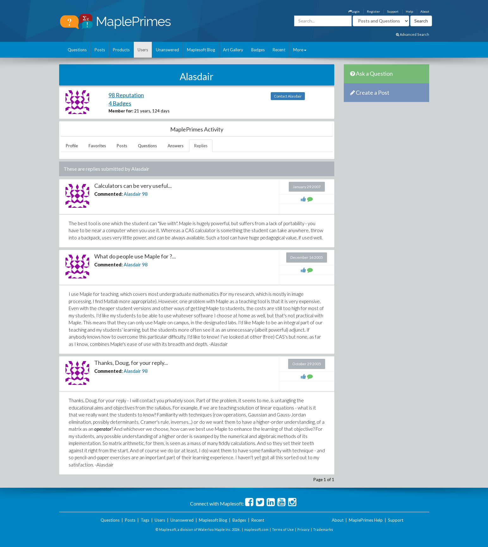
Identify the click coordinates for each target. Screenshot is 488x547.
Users (143, 49)
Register (373, 11)
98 (145, 194)
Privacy (303, 529)
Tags (145, 520)
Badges (258, 49)
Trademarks (323, 529)
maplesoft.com (256, 529)
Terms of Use (283, 529)
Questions (77, 49)
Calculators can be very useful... (133, 185)
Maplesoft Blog (201, 49)
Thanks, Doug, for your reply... (131, 362)
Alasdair (132, 194)
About (424, 11)
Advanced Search (412, 34)
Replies (200, 145)
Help (409, 11)
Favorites (97, 145)
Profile (72, 145)
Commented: (108, 194)
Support (392, 11)
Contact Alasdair (288, 96)
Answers (175, 145)
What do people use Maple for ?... (135, 256)
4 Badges (119, 103)
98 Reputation (126, 95)
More (299, 49)
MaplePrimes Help (366, 520)
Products (121, 49)
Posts (100, 49)
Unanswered (167, 49)
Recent (279, 49)
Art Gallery (233, 49)
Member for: (120, 110)
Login (354, 11)
